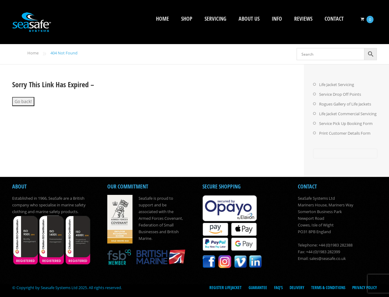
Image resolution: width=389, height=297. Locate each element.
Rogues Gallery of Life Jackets (345, 104)
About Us (249, 18)
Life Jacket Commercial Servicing (348, 113)
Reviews (303, 18)
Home (162, 18)
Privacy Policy (364, 287)
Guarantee (258, 287)
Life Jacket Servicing (336, 84)
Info (277, 18)
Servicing (215, 18)
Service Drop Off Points (340, 94)
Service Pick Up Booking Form (346, 123)
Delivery (297, 287)
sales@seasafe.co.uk (327, 258)
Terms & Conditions (328, 287)
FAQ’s (278, 287)
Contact (334, 18)
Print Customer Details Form (344, 133)
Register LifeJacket (225, 287)
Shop (186, 18)
